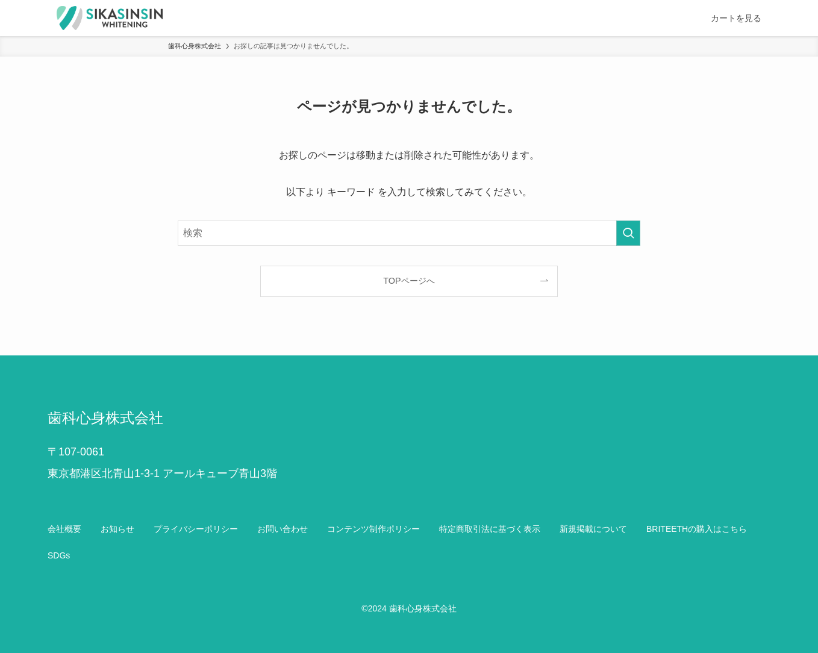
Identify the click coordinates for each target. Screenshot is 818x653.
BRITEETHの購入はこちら (696, 529)
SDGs (59, 555)
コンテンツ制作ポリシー (373, 529)
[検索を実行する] (628, 233)
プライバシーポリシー (196, 529)
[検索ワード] (409, 233)
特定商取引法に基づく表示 (489, 529)
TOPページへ (408, 281)
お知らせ (117, 529)
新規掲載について (593, 529)
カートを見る (736, 18)
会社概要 (64, 529)
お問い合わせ (282, 529)
